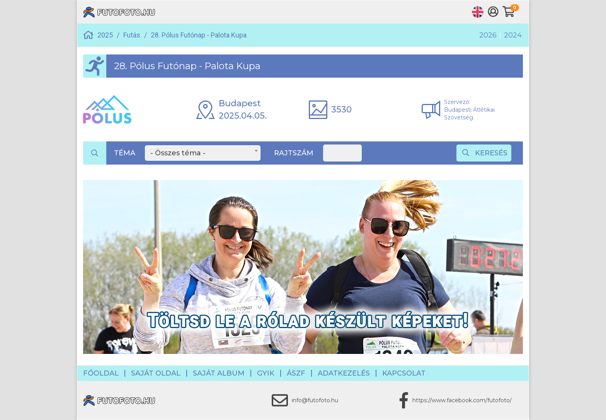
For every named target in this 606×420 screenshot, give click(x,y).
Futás (131, 35)
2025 (105, 35)
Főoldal (101, 373)
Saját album (219, 373)
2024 (513, 35)
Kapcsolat (404, 373)
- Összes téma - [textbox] (178, 153)
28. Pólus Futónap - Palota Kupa (199, 35)
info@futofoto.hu (315, 400)
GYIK (265, 373)
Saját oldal (155, 373)
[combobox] (202, 153)
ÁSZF (296, 373)
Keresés (484, 153)
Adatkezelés (344, 373)
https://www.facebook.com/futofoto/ (462, 400)
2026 (488, 35)
